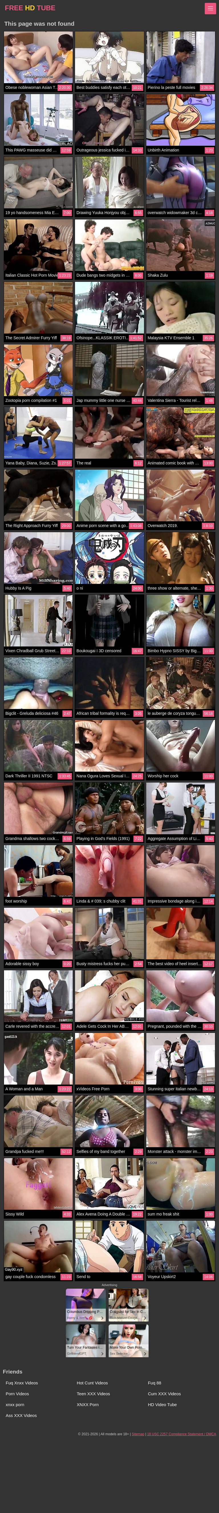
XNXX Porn (88, 1404)
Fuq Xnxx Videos (22, 1382)
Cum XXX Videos (164, 1393)
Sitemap (138, 1434)
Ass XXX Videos (21, 1415)
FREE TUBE (30, 8)
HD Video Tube (162, 1404)
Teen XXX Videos (93, 1393)
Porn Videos (17, 1393)
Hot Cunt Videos (92, 1382)
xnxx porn (15, 1404)
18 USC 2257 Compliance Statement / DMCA (181, 1434)
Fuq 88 (154, 1382)
